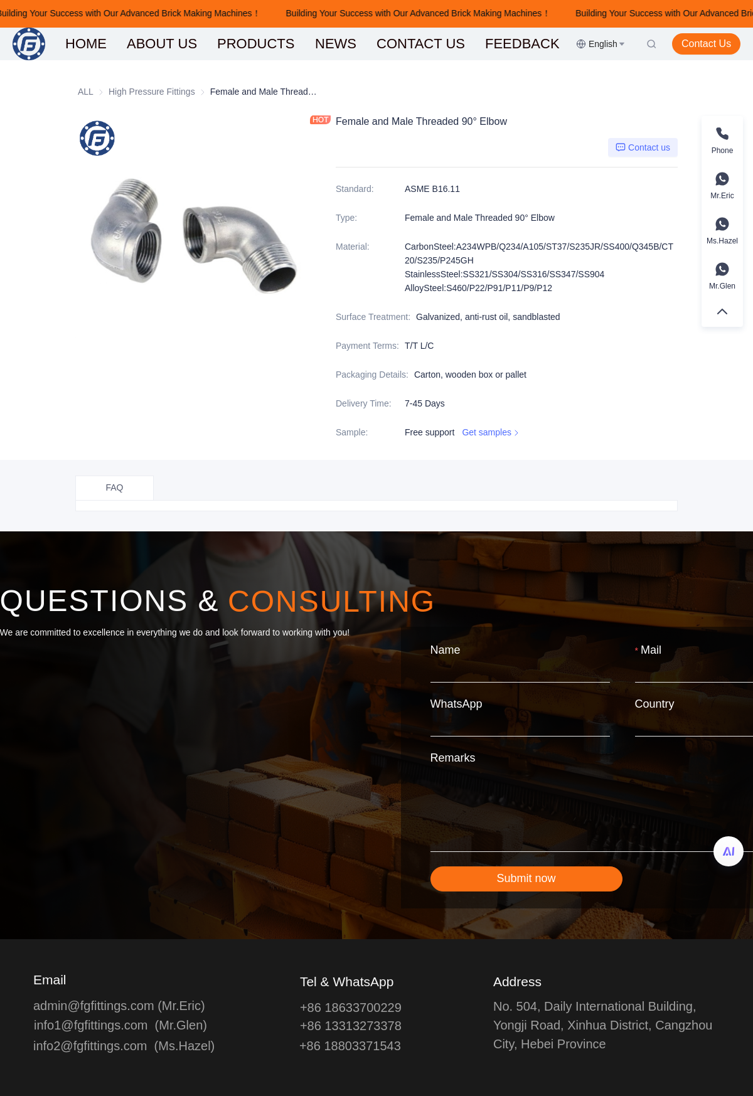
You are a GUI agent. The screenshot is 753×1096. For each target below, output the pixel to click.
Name (445, 650)
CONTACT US (420, 43)
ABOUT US (162, 43)
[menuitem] (86, 44)
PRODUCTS (255, 43)
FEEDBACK (522, 43)
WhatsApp (456, 704)
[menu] (315, 44)
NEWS (335, 43)
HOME (86, 43)
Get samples (491, 432)
